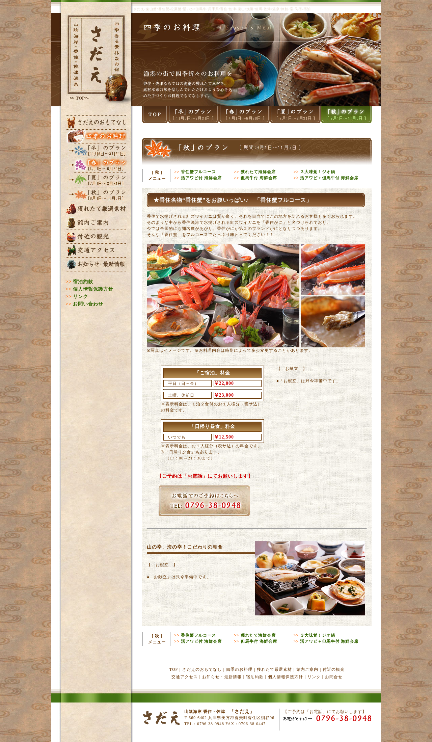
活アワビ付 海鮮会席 (201, 178)
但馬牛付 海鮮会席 (259, 178)
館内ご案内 (307, 669)
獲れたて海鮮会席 (258, 171)
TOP (173, 669)
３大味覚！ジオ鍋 (317, 171)
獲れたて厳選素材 (274, 669)
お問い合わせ (88, 304)
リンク (80, 296)
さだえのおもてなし (202, 669)
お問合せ (334, 676)
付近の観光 (334, 669)
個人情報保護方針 (93, 289)
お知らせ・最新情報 (222, 676)
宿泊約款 (83, 281)
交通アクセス (184, 676)
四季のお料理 (239, 669)
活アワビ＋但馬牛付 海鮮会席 (329, 178)
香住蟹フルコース (198, 171)
